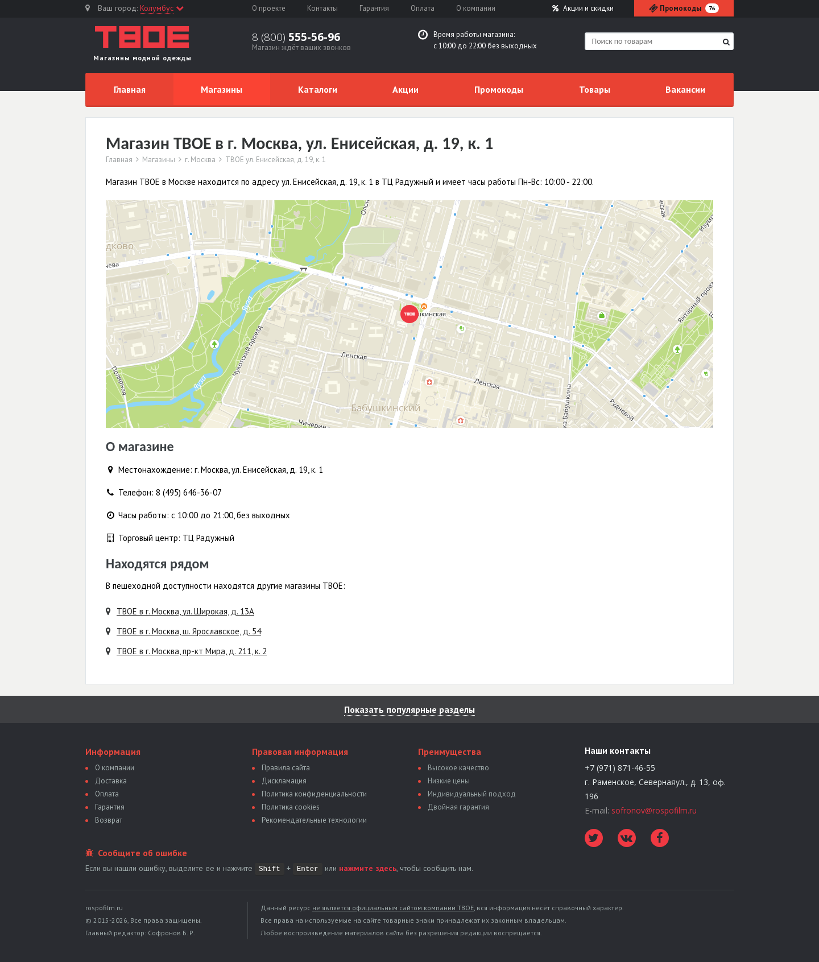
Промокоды (498, 89)
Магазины (221, 89)
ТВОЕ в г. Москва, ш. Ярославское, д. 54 (189, 631)
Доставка (111, 781)
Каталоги (317, 89)
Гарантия (374, 8)
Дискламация (284, 781)
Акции (583, 8)
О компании (475, 8)
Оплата (423, 8)
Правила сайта (286, 768)
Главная (130, 89)
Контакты (322, 8)
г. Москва (200, 159)
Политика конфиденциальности (314, 794)
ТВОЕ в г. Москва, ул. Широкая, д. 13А (185, 611)
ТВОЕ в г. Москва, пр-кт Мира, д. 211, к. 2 (192, 651)
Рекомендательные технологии (314, 820)
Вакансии (685, 89)
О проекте (269, 8)
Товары (594, 89)
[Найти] (726, 41)
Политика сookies (291, 807)
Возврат (108, 820)
